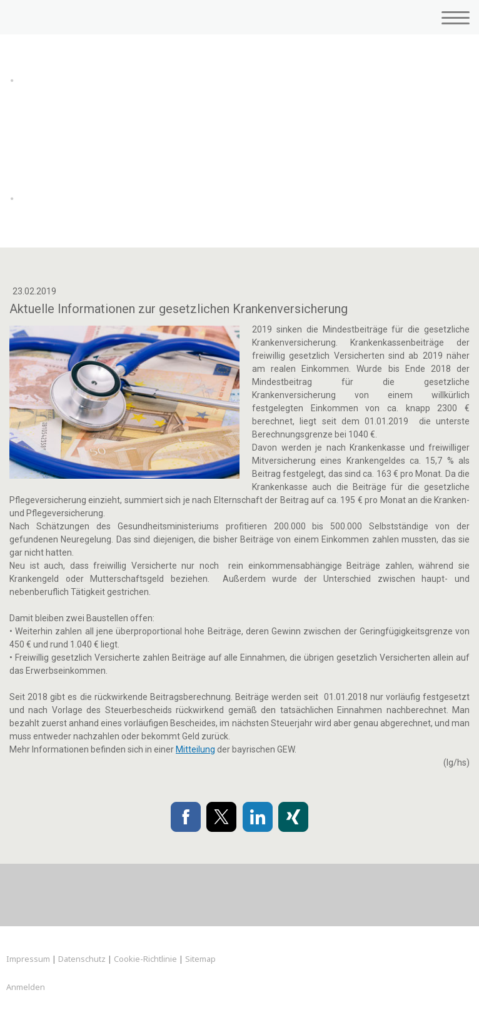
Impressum (28, 958)
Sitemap (200, 958)
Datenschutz (82, 958)
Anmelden (25, 986)
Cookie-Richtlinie (145, 958)
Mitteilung (195, 749)
